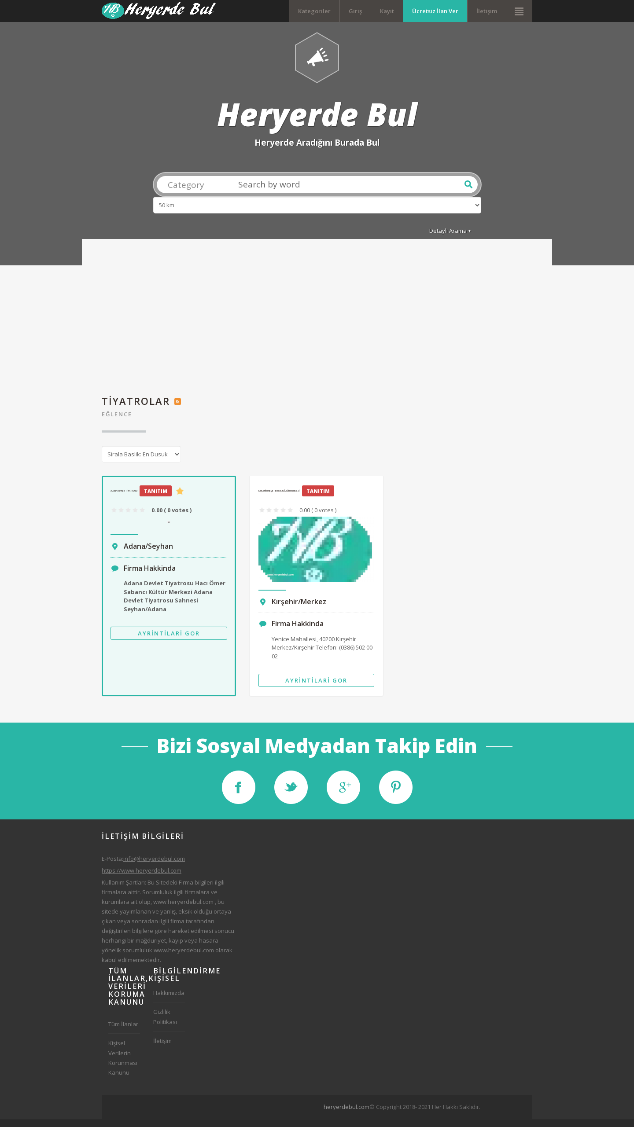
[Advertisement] (317, 327)
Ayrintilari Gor (169, 641)
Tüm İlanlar (123, 1032)
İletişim (486, 11)
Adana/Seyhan (148, 553)
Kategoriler (314, 11)
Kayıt (387, 11)
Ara (468, 192)
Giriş (355, 11)
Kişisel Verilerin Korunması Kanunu (122, 1065)
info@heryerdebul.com (154, 866)
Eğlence (117, 422)
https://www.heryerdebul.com (141, 878)
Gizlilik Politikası (165, 1024)
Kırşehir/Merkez (299, 609)
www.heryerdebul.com (183, 909)
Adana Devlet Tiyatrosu (124, 498)
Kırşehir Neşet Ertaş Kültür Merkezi (279, 498)
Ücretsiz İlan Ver (435, 11)
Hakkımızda (168, 1001)
